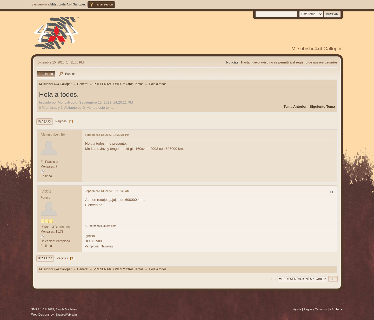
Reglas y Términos (315, 309)
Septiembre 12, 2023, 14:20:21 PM (107, 134)
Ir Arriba (45, 258)
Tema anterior (295, 106)
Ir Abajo (44, 121)
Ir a (273, 278)
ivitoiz (46, 191)
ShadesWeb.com (66, 314)
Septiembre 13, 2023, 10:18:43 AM (107, 191)
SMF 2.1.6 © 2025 (42, 309)
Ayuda (297, 309)
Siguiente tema (322, 106)
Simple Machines (66, 309)
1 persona (93, 225)
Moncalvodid (53, 134)
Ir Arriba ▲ (336, 309)
